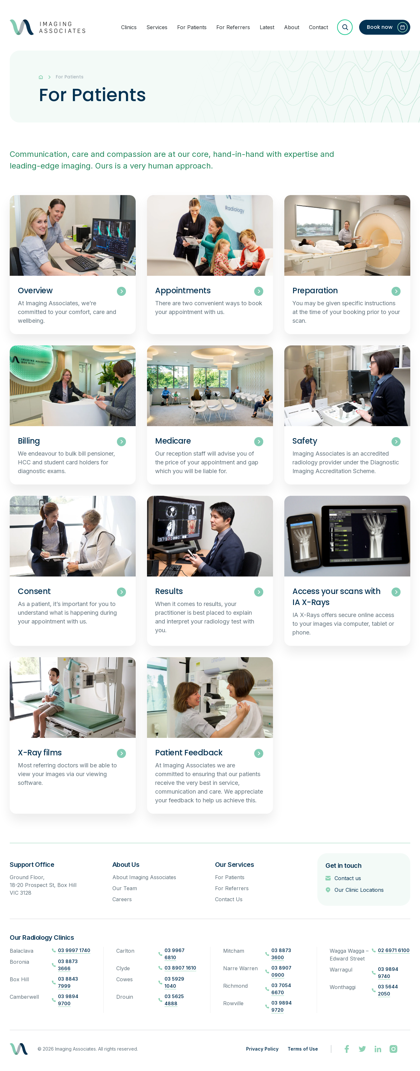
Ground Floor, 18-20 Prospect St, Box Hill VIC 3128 (43, 885)
